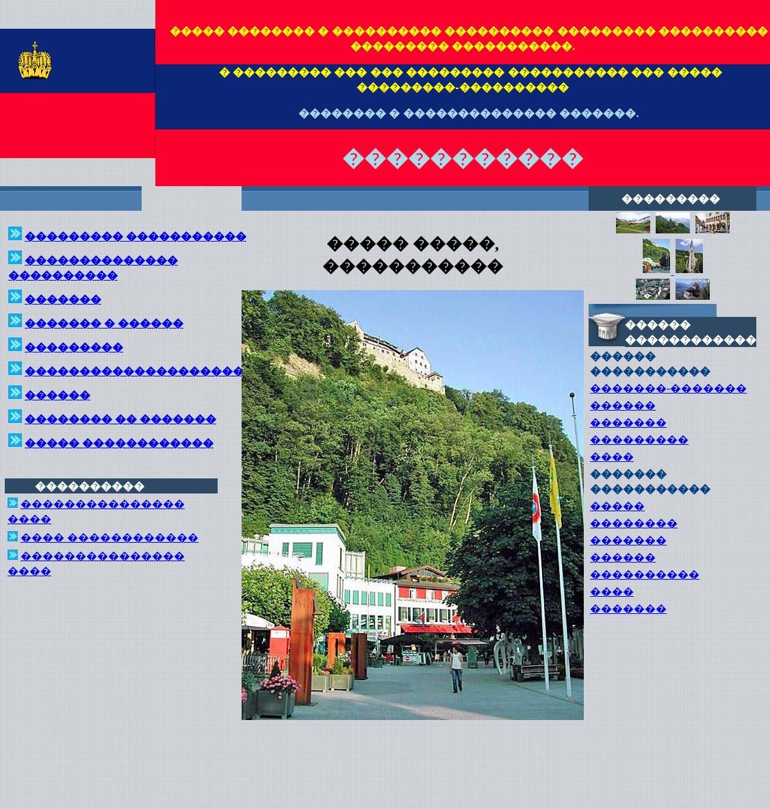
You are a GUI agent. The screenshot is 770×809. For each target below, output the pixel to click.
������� (628, 422)
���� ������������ (109, 537)
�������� (634, 523)
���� (612, 457)
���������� (645, 574)
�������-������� (668, 388)
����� (617, 506)
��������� (639, 440)
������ (623, 405)
